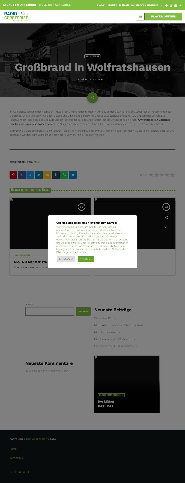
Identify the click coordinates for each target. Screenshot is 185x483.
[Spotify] (171, 6)
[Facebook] (180, 6)
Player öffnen (163, 16)
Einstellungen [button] (66, 259)
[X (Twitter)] (162, 6)
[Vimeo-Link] (16, 16)
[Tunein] (166, 6)
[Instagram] (175, 6)
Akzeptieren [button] (86, 259)
